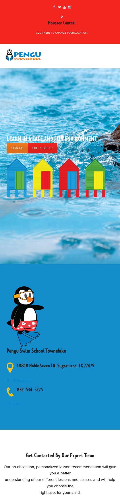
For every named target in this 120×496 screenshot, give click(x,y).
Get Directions (19, 380)
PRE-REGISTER (42, 148)
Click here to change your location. (62, 32)
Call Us (13, 404)
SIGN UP (17, 148)
